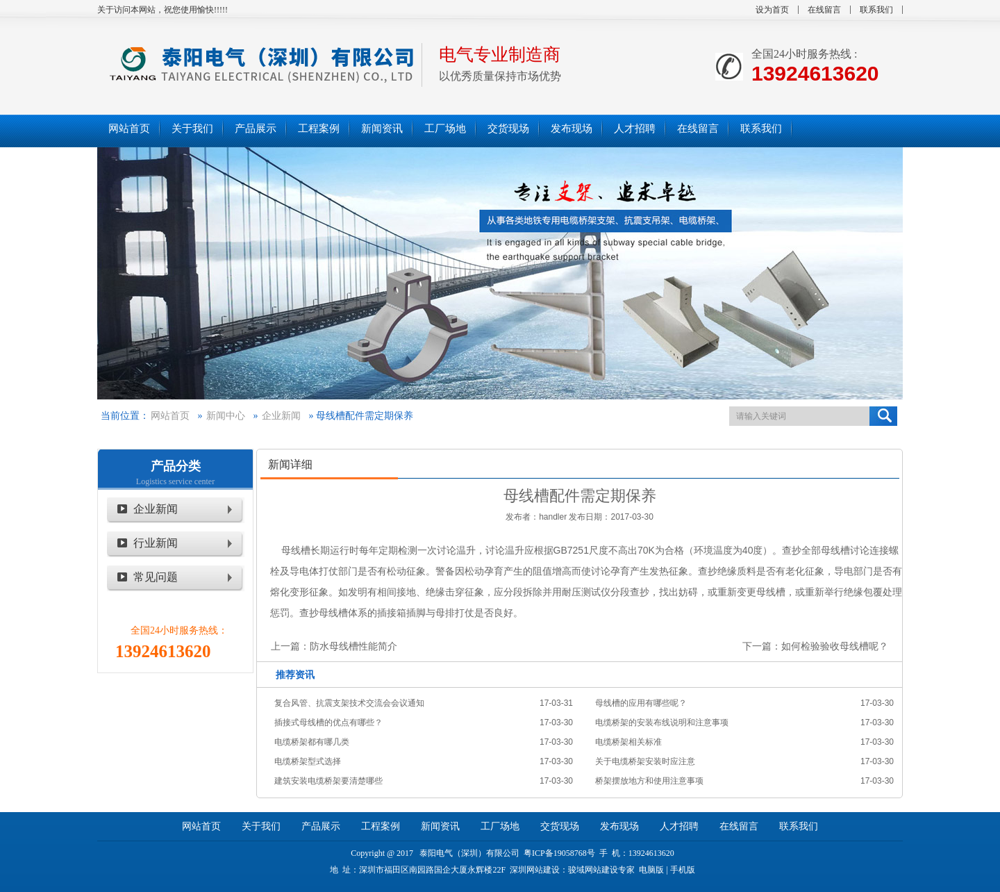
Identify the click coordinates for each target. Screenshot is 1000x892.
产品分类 (176, 466)
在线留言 (824, 10)
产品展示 (320, 826)
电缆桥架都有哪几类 (311, 742)
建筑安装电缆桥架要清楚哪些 (328, 781)
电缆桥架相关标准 (628, 742)
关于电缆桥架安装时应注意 (645, 761)
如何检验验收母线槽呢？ (834, 646)
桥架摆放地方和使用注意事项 (649, 781)
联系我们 (876, 10)
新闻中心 (225, 416)
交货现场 (559, 826)
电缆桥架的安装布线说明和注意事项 (661, 722)
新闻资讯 (440, 826)
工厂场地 (500, 826)
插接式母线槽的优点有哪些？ (328, 722)
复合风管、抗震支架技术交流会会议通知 (349, 703)
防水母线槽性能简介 (353, 646)
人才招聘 (679, 826)
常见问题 (155, 577)
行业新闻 (155, 543)
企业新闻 (281, 416)
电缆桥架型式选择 (307, 761)
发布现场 (619, 826)
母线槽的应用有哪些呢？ (641, 703)
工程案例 (380, 826)
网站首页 (170, 416)
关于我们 (261, 826)
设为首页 (772, 10)
